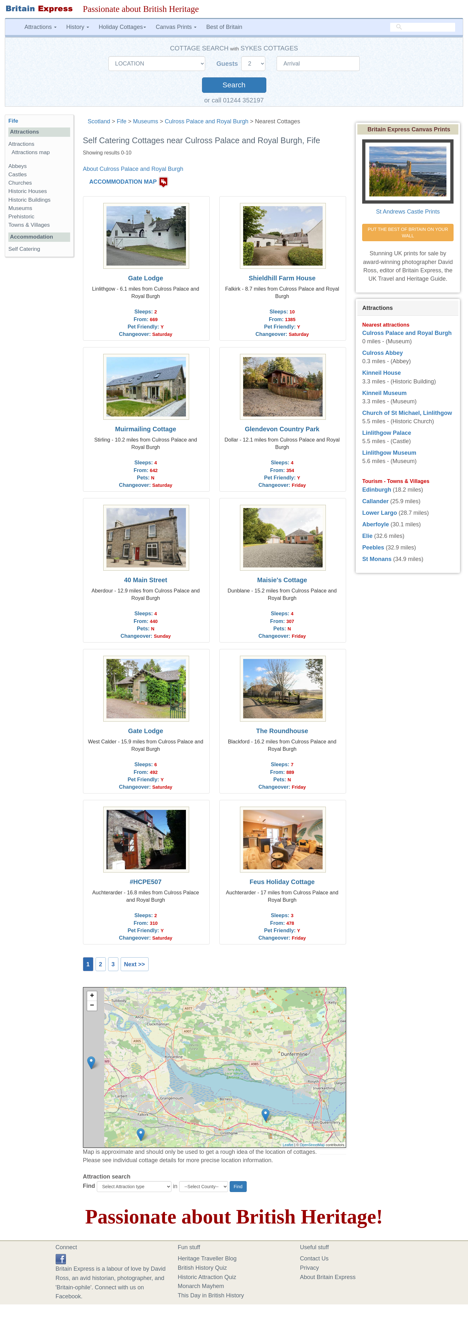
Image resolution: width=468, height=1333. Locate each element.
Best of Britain (224, 27)
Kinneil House (381, 373)
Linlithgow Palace (386, 433)
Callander (375, 501)
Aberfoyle (375, 524)
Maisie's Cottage (282, 579)
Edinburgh (376, 490)
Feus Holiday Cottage (282, 881)
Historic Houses (27, 191)
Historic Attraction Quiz (207, 1277)
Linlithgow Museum (389, 453)
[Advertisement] (39, 361)
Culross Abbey (382, 353)
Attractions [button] (40, 27)
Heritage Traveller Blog (207, 1258)
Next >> (134, 964)
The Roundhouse (282, 730)
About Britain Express (328, 1277)
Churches (20, 183)
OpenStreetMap (312, 1145)
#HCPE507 (145, 881)
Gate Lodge (145, 278)
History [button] (77, 27)
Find (89, 1186)
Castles (17, 174)
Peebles (373, 547)
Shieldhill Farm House (282, 278)
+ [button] (92, 996)
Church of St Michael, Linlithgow (407, 413)
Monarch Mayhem (201, 1286)
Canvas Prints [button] (176, 27)
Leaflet (288, 1145)
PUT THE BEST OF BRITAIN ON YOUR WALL (408, 232)
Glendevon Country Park (282, 429)
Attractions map (31, 152)
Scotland (99, 121)
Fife (121, 121)
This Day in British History (211, 1295)
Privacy (309, 1268)
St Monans (376, 559)
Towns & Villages (29, 225)
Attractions (21, 144)
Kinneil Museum (384, 393)
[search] (422, 27)
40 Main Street (145, 579)
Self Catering (24, 249)
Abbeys (17, 166)
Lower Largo (379, 513)
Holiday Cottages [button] (122, 27)
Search (234, 85)
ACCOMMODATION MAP (123, 182)
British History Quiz (202, 1268)
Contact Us (314, 1258)
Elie (367, 536)
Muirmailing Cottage (145, 429)
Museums (145, 121)
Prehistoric (21, 217)
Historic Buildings (29, 200)
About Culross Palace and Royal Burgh (133, 169)
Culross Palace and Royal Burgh (206, 121)
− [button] (92, 1006)
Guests (228, 63)
